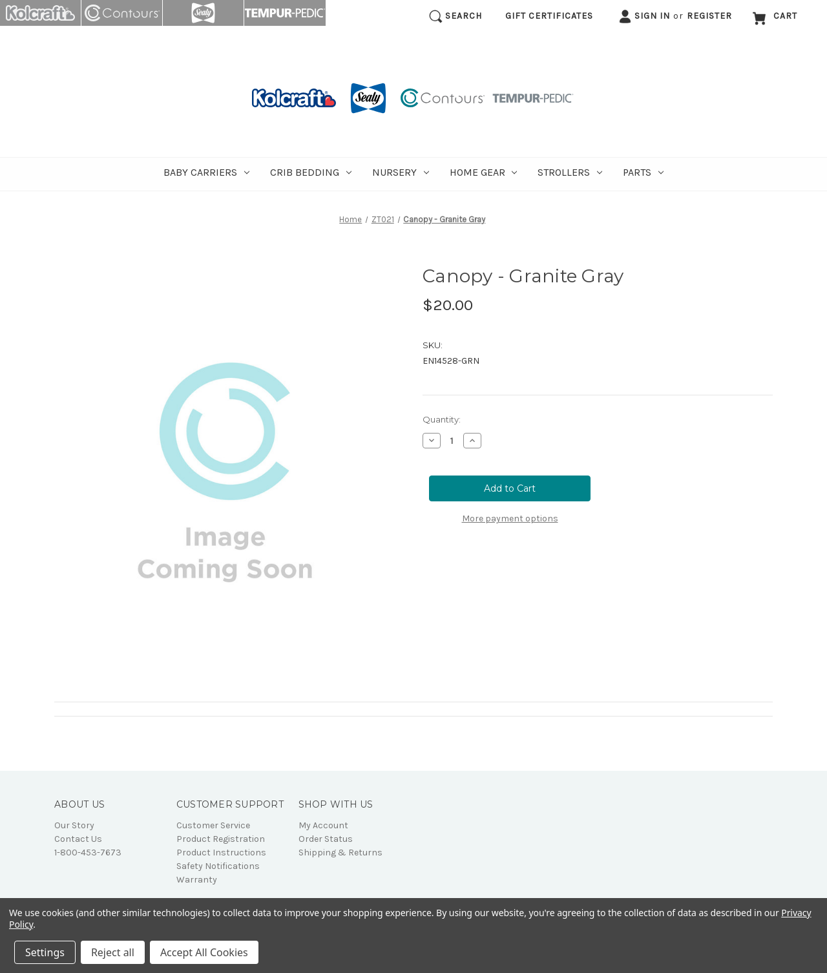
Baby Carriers (206, 172)
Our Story (74, 825)
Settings (45, 952)
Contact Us (78, 838)
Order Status (325, 838)
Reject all (112, 952)
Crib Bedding (310, 172)
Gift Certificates (549, 15)
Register (709, 15)
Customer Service (213, 825)
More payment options (510, 518)
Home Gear (484, 172)
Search (455, 16)
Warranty (196, 879)
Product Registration (220, 838)
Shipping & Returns (340, 852)
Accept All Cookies (204, 952)
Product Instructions (221, 852)
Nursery (400, 172)
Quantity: (442, 419)
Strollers (570, 172)
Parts (643, 172)
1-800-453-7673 (87, 852)
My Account (323, 825)
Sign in (644, 16)
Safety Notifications (218, 866)
